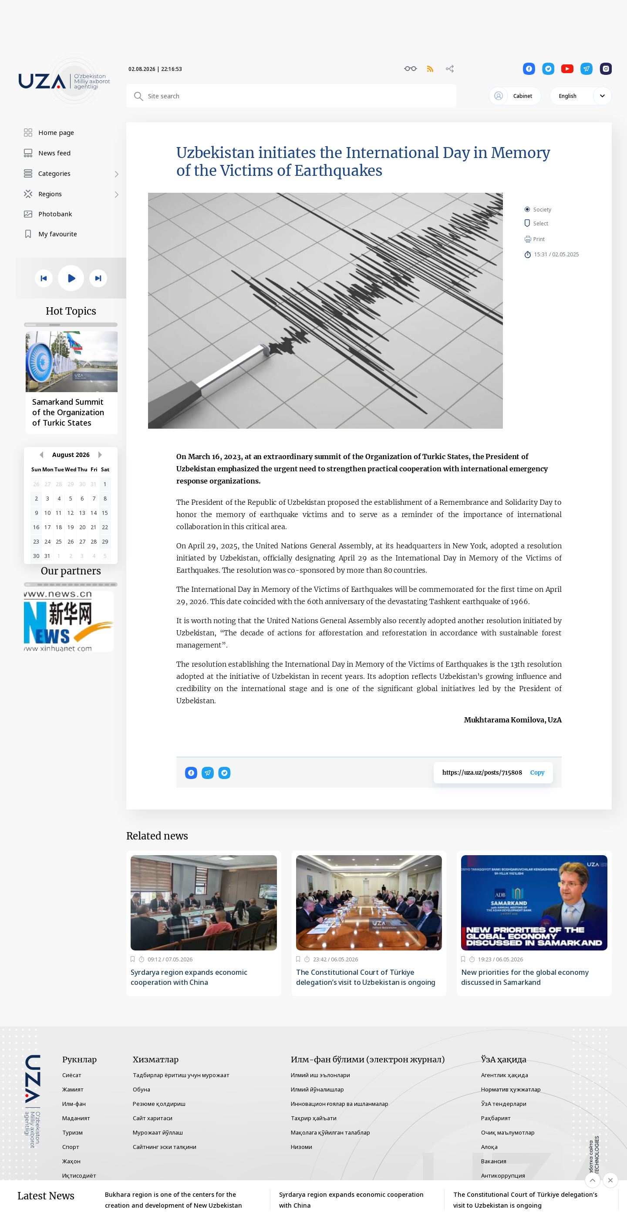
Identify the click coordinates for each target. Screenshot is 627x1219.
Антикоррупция (503, 1175)
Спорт (70, 1147)
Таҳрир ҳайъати (314, 1118)
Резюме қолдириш (159, 1104)
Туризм (72, 1132)
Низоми (301, 1147)
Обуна (141, 1089)
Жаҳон (71, 1161)
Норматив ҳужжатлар (511, 1089)
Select (550, 223)
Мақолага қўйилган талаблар (330, 1132)
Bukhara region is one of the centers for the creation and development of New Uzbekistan (173, 1199)
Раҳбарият (496, 1118)
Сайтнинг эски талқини (164, 1147)
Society (542, 209)
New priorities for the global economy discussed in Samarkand (524, 977)
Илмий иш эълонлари (320, 1075)
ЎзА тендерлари (503, 1104)
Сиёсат (71, 1075)
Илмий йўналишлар (317, 1089)
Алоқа (489, 1147)
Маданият (76, 1118)
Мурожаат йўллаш (158, 1132)
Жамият (73, 1089)
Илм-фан (74, 1104)
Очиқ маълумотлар (508, 1132)
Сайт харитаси (152, 1118)
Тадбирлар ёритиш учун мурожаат (181, 1075)
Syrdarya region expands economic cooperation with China (189, 977)
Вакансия (493, 1161)
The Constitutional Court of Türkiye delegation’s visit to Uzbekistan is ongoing (366, 977)
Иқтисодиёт (79, 1175)
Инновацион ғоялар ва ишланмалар (339, 1104)
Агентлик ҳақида (504, 1075)
